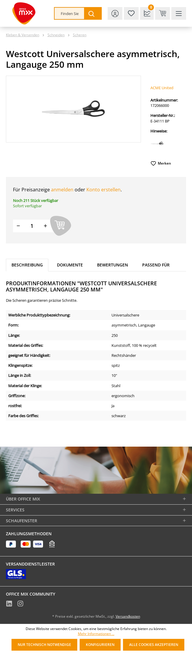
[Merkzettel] (131, 13)
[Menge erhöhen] (45, 226)
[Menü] (178, 13)
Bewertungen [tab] (112, 265)
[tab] (27, 265)
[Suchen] (92, 13)
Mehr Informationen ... (96, 634)
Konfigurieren (100, 644)
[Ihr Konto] (115, 13)
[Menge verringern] (18, 226)
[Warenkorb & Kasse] (162, 13)
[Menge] (31, 226)
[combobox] (69, 13)
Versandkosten (128, 616)
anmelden (62, 189)
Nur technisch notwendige (44, 644)
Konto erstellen (103, 189)
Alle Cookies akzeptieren (153, 644)
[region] (73, 109)
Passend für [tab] (156, 265)
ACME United (161, 87)
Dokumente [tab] (70, 265)
